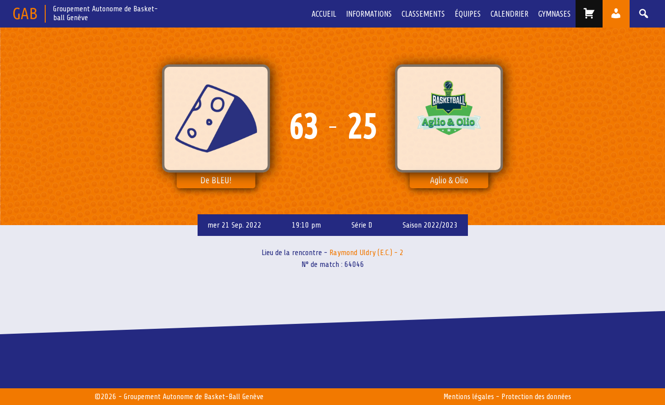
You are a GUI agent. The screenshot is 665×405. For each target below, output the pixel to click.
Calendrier (509, 14)
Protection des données (536, 396)
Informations (369, 14)
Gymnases (554, 14)
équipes (468, 14)
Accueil (324, 14)
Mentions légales (468, 396)
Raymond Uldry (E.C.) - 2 (366, 252)
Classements (423, 14)
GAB (24, 13)
